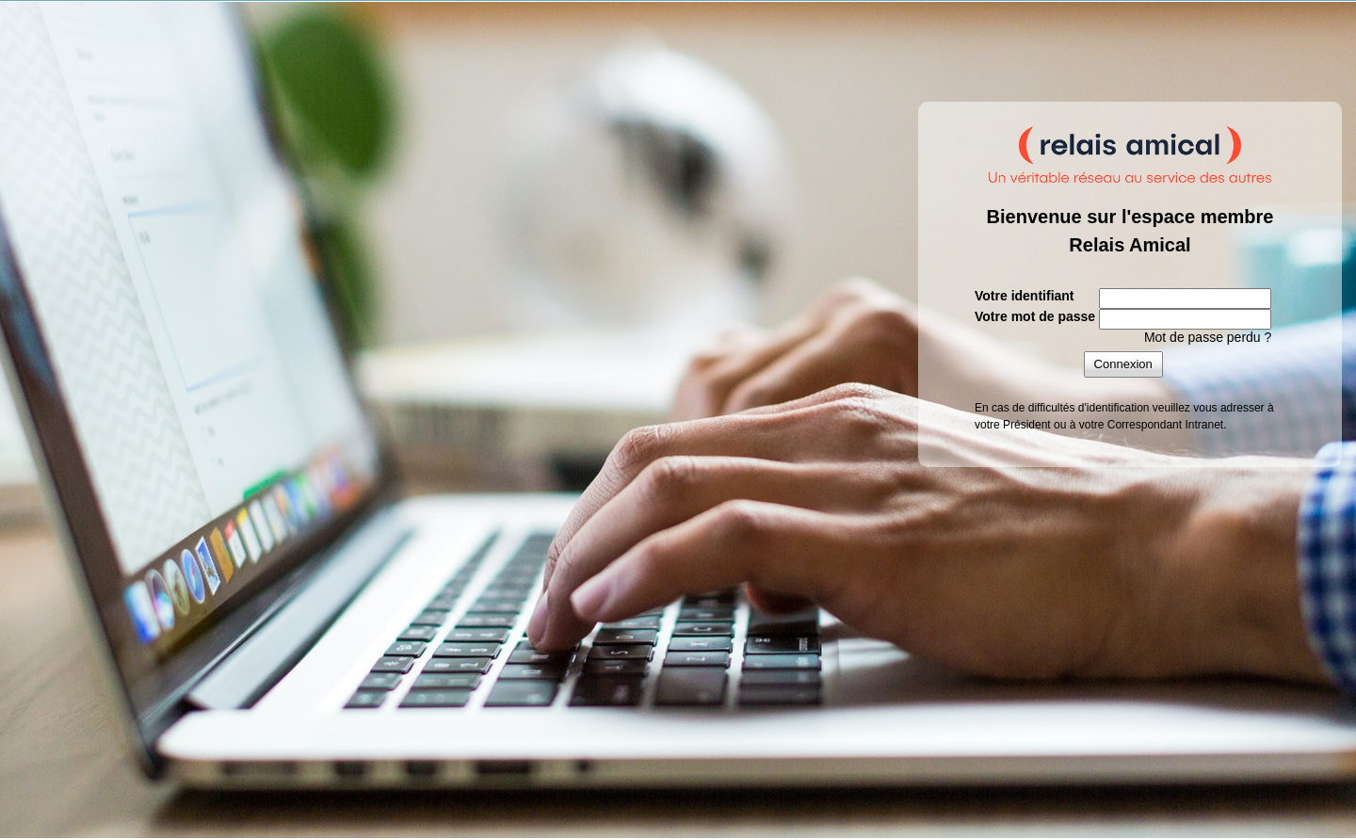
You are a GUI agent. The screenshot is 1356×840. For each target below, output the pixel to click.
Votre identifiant (1024, 295)
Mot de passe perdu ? (1207, 337)
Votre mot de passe (1035, 316)
